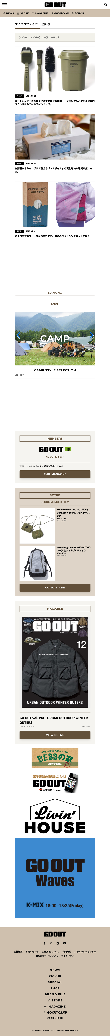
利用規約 (66, 951)
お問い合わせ (32, 951)
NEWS (55, 970)
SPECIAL (55, 982)
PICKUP (55, 976)
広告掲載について (50, 951)
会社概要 (18, 951)
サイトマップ (67, 955)
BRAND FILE (55, 994)
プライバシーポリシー (85, 951)
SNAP (55, 988)
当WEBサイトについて (47, 955)
